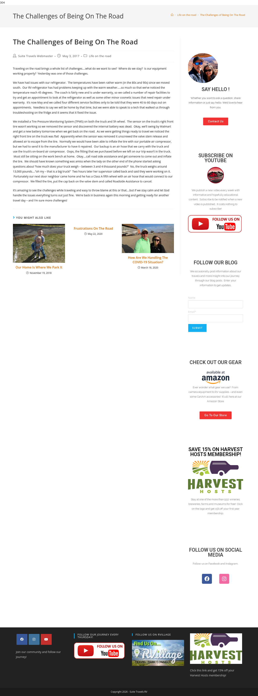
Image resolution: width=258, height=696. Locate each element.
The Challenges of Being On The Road (222, 15)
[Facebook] (21, 639)
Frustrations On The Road (93, 228)
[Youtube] (46, 639)
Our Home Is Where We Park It (39, 267)
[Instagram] (34, 639)
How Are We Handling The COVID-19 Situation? (148, 259)
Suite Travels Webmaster (35, 56)
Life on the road (100, 56)
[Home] (172, 15)
